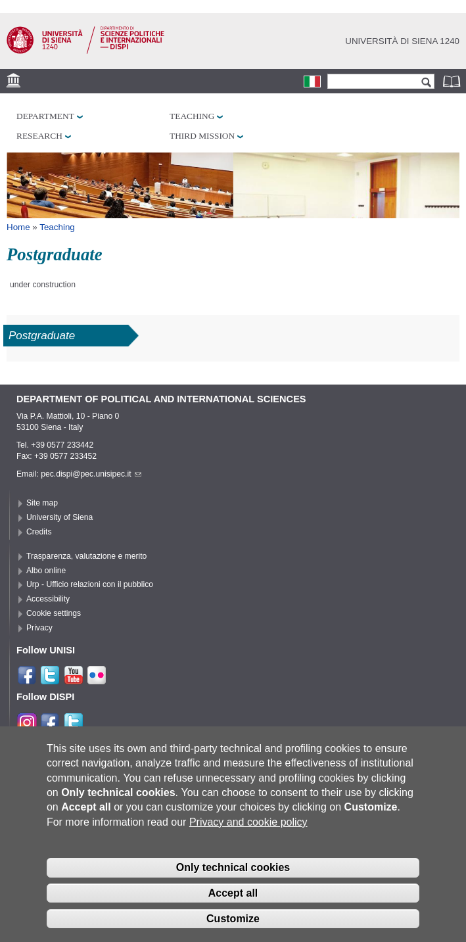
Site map (42, 502)
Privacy (39, 627)
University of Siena (59, 517)
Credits (39, 531)
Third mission (202, 136)
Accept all (233, 893)
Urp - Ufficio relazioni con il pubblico (89, 584)
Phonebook (453, 81)
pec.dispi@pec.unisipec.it (91, 474)
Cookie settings (53, 613)
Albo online (46, 570)
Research (39, 136)
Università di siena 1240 (402, 41)
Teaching (192, 116)
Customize (233, 918)
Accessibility (48, 598)
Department (45, 116)
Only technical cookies (233, 868)
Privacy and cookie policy (248, 822)
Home (18, 227)
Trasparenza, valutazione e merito (86, 556)
